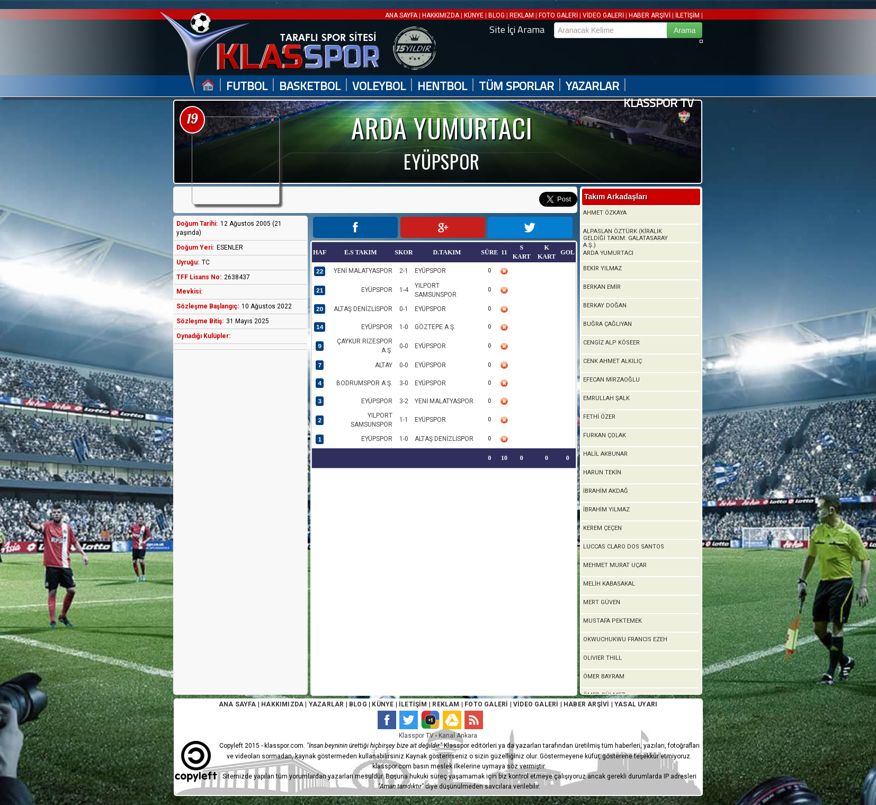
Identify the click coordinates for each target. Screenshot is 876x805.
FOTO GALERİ (558, 15)
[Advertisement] (237, 525)
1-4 (403, 290)
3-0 (403, 383)
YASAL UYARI (635, 704)
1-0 (403, 327)
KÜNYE (474, 15)
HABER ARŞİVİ (650, 15)
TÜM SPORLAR (516, 86)
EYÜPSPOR (430, 271)
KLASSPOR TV (658, 103)
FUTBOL (246, 86)
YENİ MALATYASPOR (363, 271)
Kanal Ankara (458, 735)
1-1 (403, 419)
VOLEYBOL (379, 86)
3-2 (403, 401)
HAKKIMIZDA (440, 15)
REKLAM (521, 15)
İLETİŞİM (687, 15)
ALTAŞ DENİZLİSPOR (363, 309)
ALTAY (383, 365)
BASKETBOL (310, 86)
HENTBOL (442, 86)
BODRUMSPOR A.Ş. (364, 383)
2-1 (403, 271)
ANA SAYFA (402, 15)
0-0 (403, 346)
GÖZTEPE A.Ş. (435, 327)
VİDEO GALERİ (603, 15)
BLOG (496, 15)
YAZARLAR (592, 86)
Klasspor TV (416, 735)
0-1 (403, 309)
